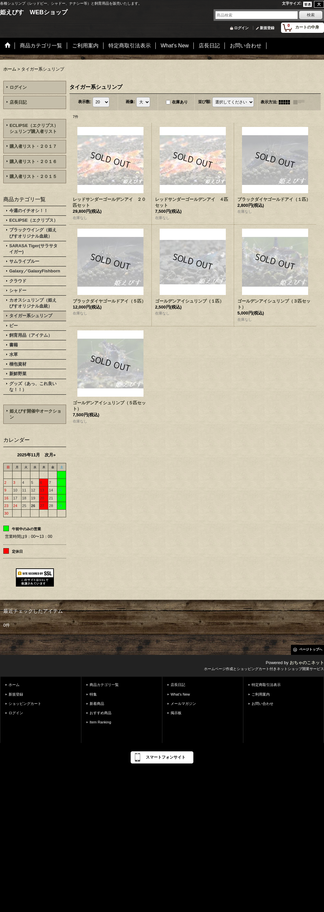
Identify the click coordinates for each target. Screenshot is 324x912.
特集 (93, 694)
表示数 (84, 101)
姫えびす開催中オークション (35, 414)
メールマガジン (183, 704)
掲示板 (176, 713)
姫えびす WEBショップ (33, 12)
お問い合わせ (262, 704)
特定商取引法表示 (266, 685)
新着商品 (97, 704)
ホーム (14, 685)
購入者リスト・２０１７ (33, 146)
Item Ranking (100, 722)
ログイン (241, 28)
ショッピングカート (25, 704)
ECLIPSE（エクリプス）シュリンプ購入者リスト (34, 128)
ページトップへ (310, 649)
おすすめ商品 (100, 713)
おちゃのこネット (307, 662)
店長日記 (18, 102)
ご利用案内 (261, 694)
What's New (180, 694)
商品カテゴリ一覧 (104, 685)
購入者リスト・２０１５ (33, 176)
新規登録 (267, 28)
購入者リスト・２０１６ (33, 161)
